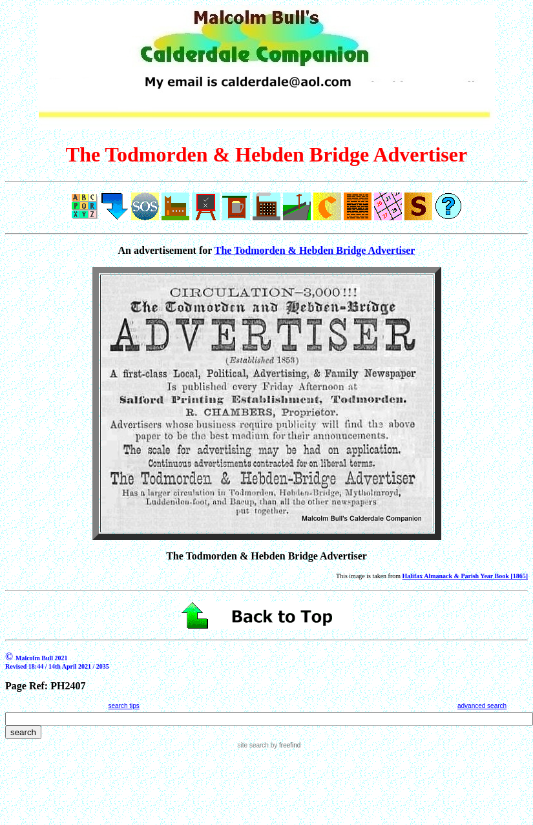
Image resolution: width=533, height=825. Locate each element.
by (284, 745)
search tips (123, 705)
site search (253, 745)
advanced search (482, 705)
